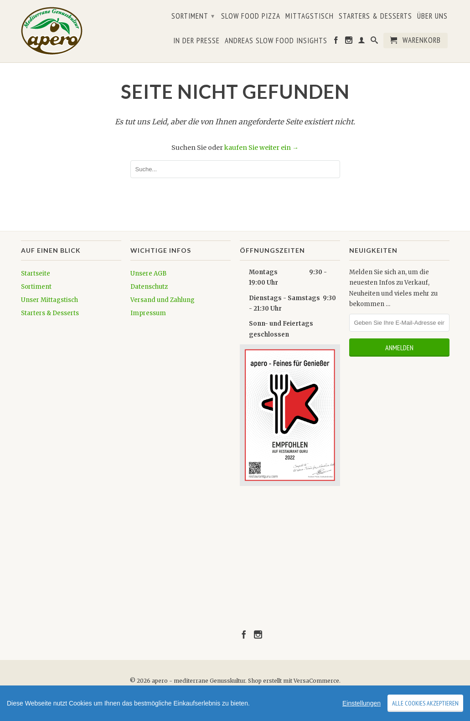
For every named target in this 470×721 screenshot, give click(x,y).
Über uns (432, 16)
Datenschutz (149, 287)
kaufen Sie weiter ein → (261, 147)
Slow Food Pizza (250, 16)
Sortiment (193, 16)
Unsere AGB (148, 273)
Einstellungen (361, 703)
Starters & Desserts (375, 16)
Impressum (148, 313)
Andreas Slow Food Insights (276, 41)
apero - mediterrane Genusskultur (198, 680)
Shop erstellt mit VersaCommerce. (294, 680)
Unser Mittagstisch (49, 300)
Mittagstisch (309, 16)
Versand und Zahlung (162, 300)
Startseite (35, 273)
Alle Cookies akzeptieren (425, 703)
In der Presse (196, 41)
